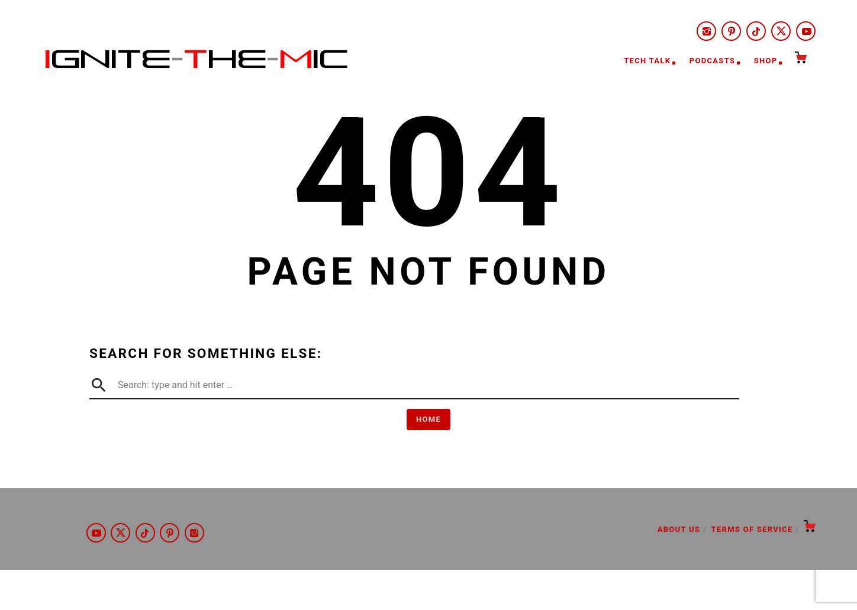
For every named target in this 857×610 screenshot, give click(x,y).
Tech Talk (647, 60)
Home (428, 419)
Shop (766, 60)
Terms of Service (752, 529)
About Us (679, 529)
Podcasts (712, 60)
